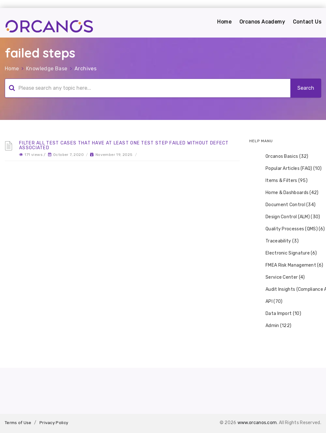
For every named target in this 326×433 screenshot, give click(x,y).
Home (224, 22)
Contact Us (307, 22)
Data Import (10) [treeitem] (279, 314)
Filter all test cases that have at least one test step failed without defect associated (124, 145)
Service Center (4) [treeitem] (281, 277)
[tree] (285, 241)
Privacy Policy (53, 422)
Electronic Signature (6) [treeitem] (287, 253)
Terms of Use (18, 422)
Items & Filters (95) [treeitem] (282, 181)
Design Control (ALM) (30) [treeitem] (288, 217)
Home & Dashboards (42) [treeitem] (288, 193)
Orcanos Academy (262, 22)
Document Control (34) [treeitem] (286, 205)
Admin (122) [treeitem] (274, 326)
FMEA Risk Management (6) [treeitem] (290, 265)
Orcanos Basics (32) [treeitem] (282, 156)
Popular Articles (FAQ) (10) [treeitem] (289, 168)
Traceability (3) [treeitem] (278, 241)
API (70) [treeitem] (269, 301)
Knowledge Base (46, 69)
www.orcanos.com (257, 422)
